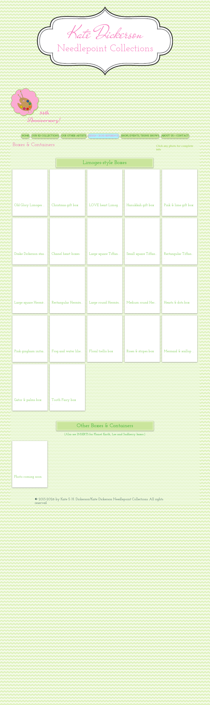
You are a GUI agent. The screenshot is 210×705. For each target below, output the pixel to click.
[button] (104, 163)
